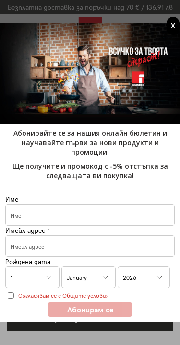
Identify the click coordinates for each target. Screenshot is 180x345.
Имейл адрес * (27, 230)
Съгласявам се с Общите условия (63, 295)
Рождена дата (27, 261)
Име (11, 199)
